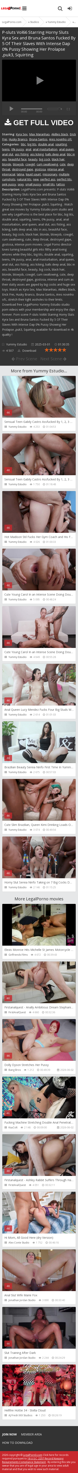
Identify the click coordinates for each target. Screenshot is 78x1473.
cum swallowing (47, 164)
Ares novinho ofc (60, 139)
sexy (21, 184)
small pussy (33, 184)
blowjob (18, 164)
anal (28, 149)
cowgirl (30, 164)
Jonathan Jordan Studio (22, 1300)
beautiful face (17, 159)
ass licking (37, 154)
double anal (46, 144)
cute (63, 164)
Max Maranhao (39, 134)
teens (6, 149)
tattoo (60, 184)
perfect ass (47, 179)
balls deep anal (55, 154)
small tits (49, 184)
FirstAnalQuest (17, 1012)
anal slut (7, 154)
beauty (32, 159)
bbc (23, 144)
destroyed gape (22, 169)
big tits (31, 144)
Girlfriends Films (18, 954)
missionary (50, 174)
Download (27, 351)
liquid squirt (33, 174)
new (36, 179)
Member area (31, 1434)
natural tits (24, 179)
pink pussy (9, 184)
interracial (8, 174)
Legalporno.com (11, 8)
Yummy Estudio (16, 344)
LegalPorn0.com (32, 1455)
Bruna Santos (38, 139)
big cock (44, 159)
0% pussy (17, 149)
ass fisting (21, 154)
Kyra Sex (21, 134)
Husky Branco (18, 139)
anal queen (66, 149)
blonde (6, 164)
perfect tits (64, 179)
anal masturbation (45, 149)
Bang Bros (15, 1070)
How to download (17, 1443)
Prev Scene (24, 359)
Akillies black (59, 134)
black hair (58, 159)
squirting (61, 144)
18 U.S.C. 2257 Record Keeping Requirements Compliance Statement (32, 1460)
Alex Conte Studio (19, 1242)
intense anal (55, 169)
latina (20, 174)
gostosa (40, 169)
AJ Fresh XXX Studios (20, 1415)
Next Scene (53, 359)
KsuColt (13, 1127)
